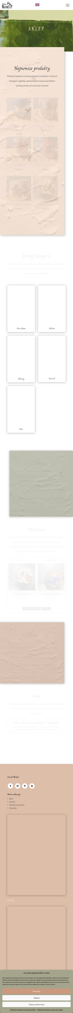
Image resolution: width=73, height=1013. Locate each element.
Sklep (11, 798)
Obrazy (21, 378)
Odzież (52, 328)
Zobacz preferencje (36, 1004)
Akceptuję (36, 991)
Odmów (37, 998)
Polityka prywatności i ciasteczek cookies (23, 1010)
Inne (21, 429)
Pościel (52, 378)
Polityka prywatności (16, 805)
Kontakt (12, 802)
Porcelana (21, 328)
